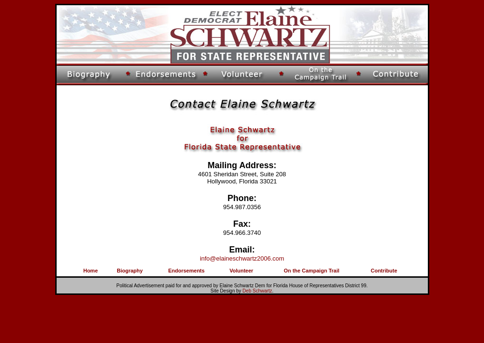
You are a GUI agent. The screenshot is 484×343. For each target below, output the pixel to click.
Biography (129, 270)
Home (90, 270)
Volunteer (241, 270)
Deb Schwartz (257, 290)
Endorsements (186, 270)
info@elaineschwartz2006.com (242, 258)
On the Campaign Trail (311, 270)
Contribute (384, 270)
